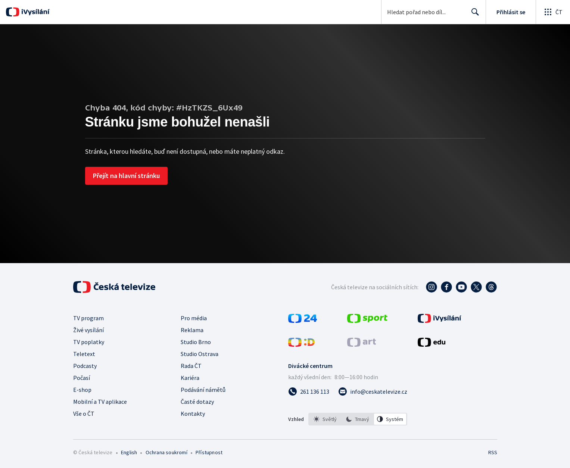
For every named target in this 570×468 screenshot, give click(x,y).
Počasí (81, 377)
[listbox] (357, 419)
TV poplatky (88, 342)
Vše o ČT (83, 413)
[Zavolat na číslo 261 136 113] (308, 391)
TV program (88, 318)
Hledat (473, 14)
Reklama (192, 330)
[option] (325, 419)
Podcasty (85, 365)
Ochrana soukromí (166, 452)
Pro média (194, 318)
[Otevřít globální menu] (553, 12)
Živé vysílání (88, 330)
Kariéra (190, 377)
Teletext (84, 354)
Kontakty (193, 413)
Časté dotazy (197, 401)
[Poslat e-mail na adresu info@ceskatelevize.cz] (372, 391)
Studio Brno (196, 342)
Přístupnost (209, 452)
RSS (492, 452)
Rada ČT (191, 365)
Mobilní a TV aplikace (100, 401)
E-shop (82, 389)
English (129, 452)
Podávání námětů (203, 389)
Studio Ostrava (199, 354)
